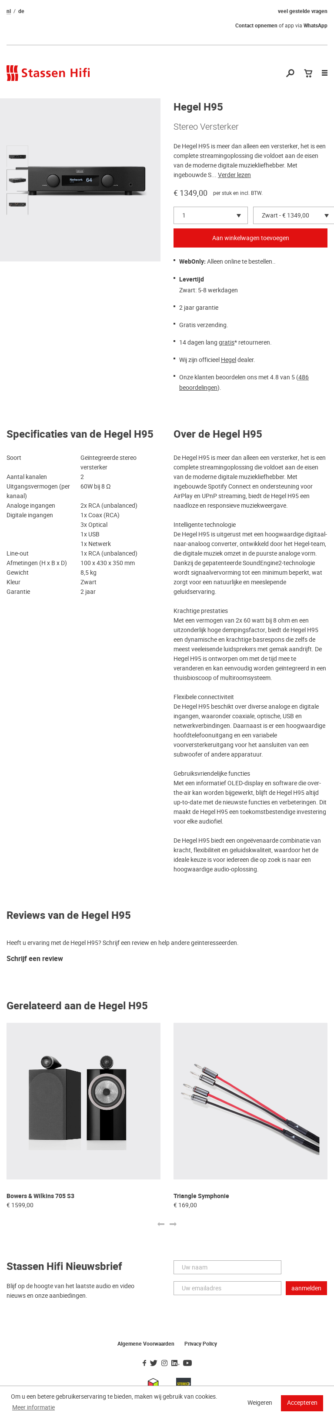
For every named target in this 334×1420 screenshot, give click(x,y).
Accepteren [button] (302, 1402)
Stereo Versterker (206, 127)
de (21, 11)
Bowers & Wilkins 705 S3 (40, 1196)
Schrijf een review (35, 959)
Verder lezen (234, 175)
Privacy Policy (200, 1344)
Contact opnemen (256, 26)
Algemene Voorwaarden (145, 1344)
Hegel (228, 359)
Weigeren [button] (259, 1402)
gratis (226, 342)
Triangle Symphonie (201, 1196)
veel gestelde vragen (302, 11)
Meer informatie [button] (33, 1407)
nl (9, 11)
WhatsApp (315, 26)
